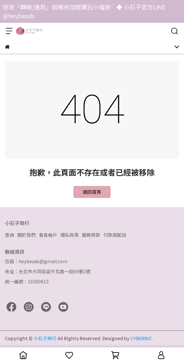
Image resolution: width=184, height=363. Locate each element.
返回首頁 (92, 192)
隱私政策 (69, 235)
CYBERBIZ (141, 338)
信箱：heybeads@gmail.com (36, 261)
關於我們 (26, 235)
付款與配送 (114, 235)
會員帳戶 (48, 235)
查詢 (9, 235)
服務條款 (91, 235)
